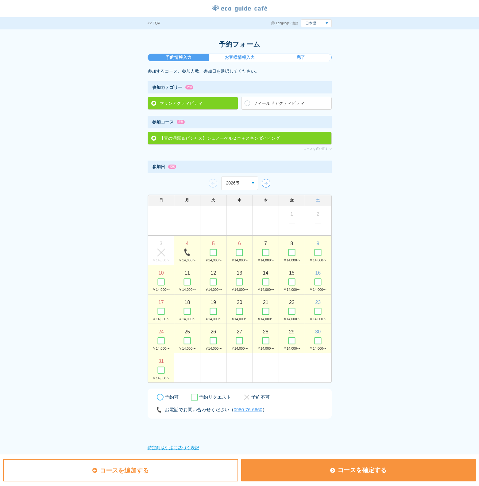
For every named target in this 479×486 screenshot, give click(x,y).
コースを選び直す (315, 148)
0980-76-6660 (248, 409)
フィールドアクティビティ (279, 103)
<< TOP (154, 23)
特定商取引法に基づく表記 (173, 447)
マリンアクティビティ (181, 103)
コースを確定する (358, 470)
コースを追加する (120, 470)
